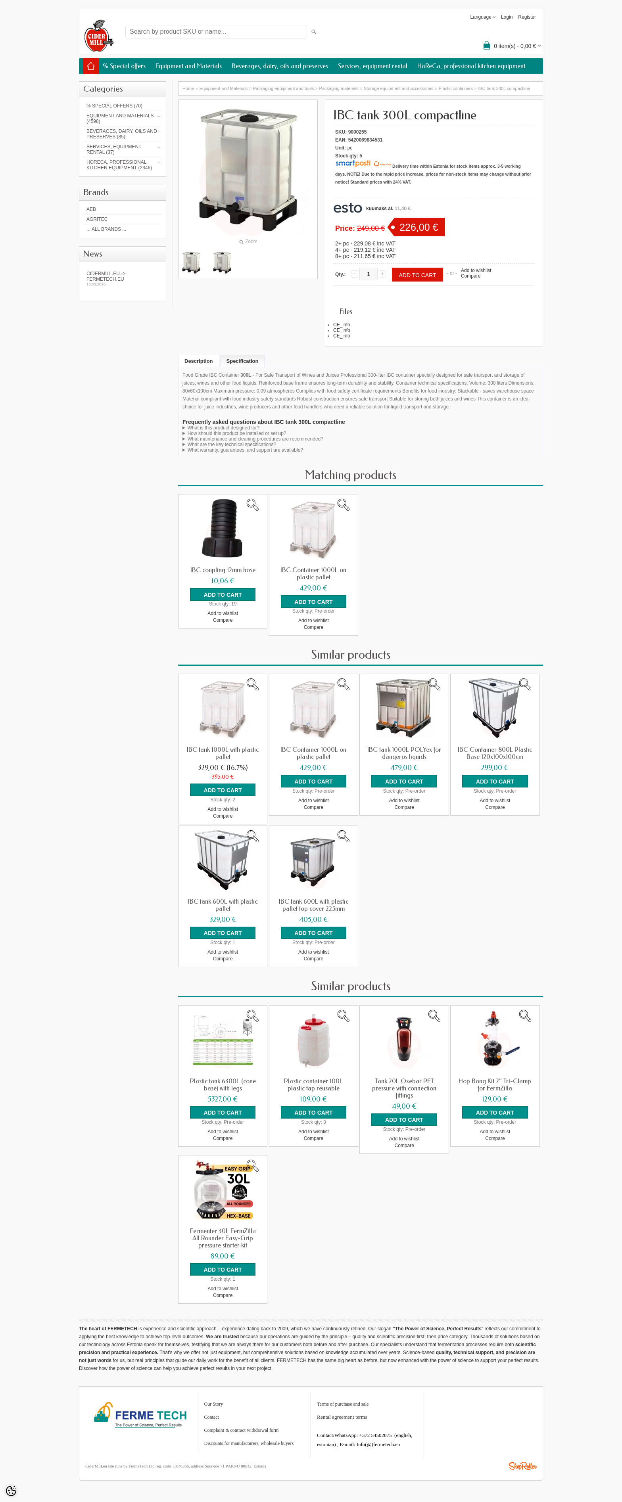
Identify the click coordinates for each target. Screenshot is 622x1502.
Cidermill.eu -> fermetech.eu (122, 278)
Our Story (213, 1401)
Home (188, 88)
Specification (243, 361)
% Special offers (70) (114, 106)
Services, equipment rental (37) (113, 149)
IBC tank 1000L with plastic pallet (223, 753)
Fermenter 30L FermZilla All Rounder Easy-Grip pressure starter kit (223, 1236)
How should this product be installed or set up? (237, 433)
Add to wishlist (476, 270)
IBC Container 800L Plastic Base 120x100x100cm (495, 753)
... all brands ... (106, 229)
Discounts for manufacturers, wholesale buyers (249, 1441)
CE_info (341, 325)
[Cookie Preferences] (11, 1491)
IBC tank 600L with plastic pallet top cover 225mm (313, 904)
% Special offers (124, 66)
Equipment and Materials (189, 66)
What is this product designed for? (223, 428)
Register (527, 17)
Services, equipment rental (372, 66)
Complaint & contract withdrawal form (241, 1428)
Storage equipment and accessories (399, 88)
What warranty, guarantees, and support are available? (245, 450)
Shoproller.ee (523, 1464)
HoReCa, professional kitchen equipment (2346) (119, 165)
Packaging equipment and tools (283, 88)
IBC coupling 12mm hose (222, 570)
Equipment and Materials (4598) (120, 118)
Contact (211, 1415)
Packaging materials (339, 88)
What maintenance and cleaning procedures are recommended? (255, 439)
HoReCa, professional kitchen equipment (471, 66)
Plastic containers (456, 88)
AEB (91, 209)
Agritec (97, 219)
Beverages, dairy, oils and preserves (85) (121, 134)
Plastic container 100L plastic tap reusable (313, 1083)
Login (507, 17)
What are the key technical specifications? (232, 444)
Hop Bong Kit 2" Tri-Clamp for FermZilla (495, 1083)
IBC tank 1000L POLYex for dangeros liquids (404, 753)
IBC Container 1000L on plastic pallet (313, 574)
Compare (470, 276)
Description (198, 361)
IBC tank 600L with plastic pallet (222, 904)
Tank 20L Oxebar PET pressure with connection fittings (404, 1087)
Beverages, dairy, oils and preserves (280, 66)
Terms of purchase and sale (343, 1401)
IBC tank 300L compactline (504, 88)
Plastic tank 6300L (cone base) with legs (223, 1083)
